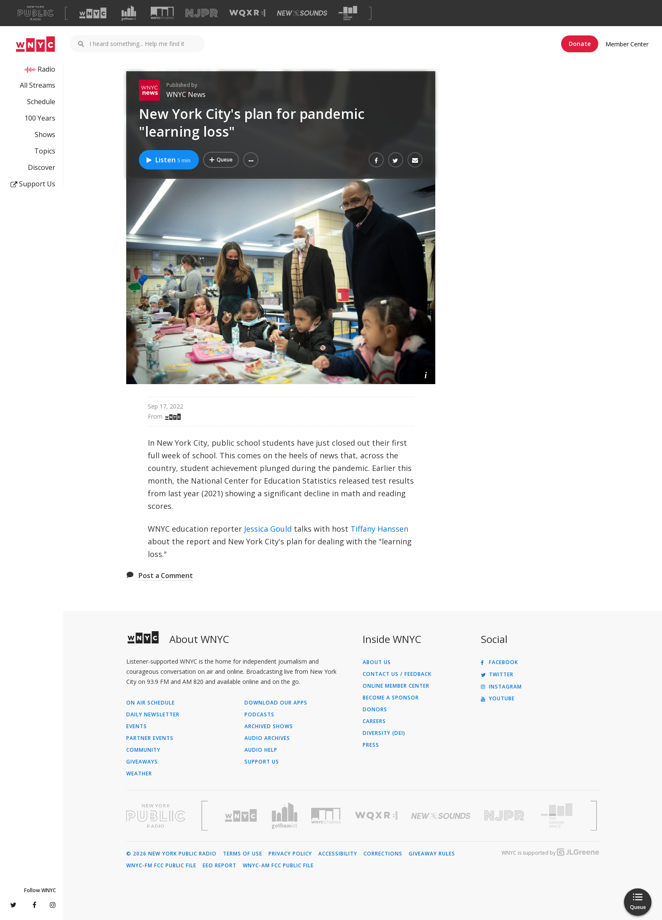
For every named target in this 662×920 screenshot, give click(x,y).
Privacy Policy (290, 853)
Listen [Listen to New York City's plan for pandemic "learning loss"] (167, 159)
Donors (375, 709)
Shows (45, 134)
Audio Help (260, 750)
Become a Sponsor (391, 697)
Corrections (383, 853)
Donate (580, 44)
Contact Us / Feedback (397, 674)
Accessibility (337, 853)
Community (143, 750)
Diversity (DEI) (384, 733)
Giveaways (142, 761)
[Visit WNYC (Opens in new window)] (92, 13)
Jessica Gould (268, 529)
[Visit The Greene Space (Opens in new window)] (348, 13)
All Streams (37, 85)
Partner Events (150, 738)
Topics (44, 151)
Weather (139, 773)
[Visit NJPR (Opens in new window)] (201, 13)
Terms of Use (242, 853)
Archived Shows (268, 726)
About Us (377, 662)
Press (371, 745)
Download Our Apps (275, 702)
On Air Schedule (150, 702)
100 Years (39, 118)
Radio (46, 69)
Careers (374, 721)
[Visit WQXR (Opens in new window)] (247, 13)
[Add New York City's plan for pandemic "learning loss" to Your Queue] (221, 160)
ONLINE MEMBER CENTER (396, 686)
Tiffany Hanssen (379, 529)
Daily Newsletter (152, 714)
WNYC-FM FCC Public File (161, 865)
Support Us (33, 183)
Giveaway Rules (432, 853)
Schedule (41, 101)
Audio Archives (267, 738)
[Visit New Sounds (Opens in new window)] (302, 13)
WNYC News (186, 94)
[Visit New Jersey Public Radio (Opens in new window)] (505, 815)
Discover (41, 167)
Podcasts (259, 714)
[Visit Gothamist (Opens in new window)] (128, 13)
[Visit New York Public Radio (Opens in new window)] (155, 816)
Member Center (626, 44)
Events (136, 726)
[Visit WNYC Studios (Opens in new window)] (162, 13)
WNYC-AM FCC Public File (278, 865)
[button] (250, 159)
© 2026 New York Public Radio (171, 853)
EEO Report (219, 865)
